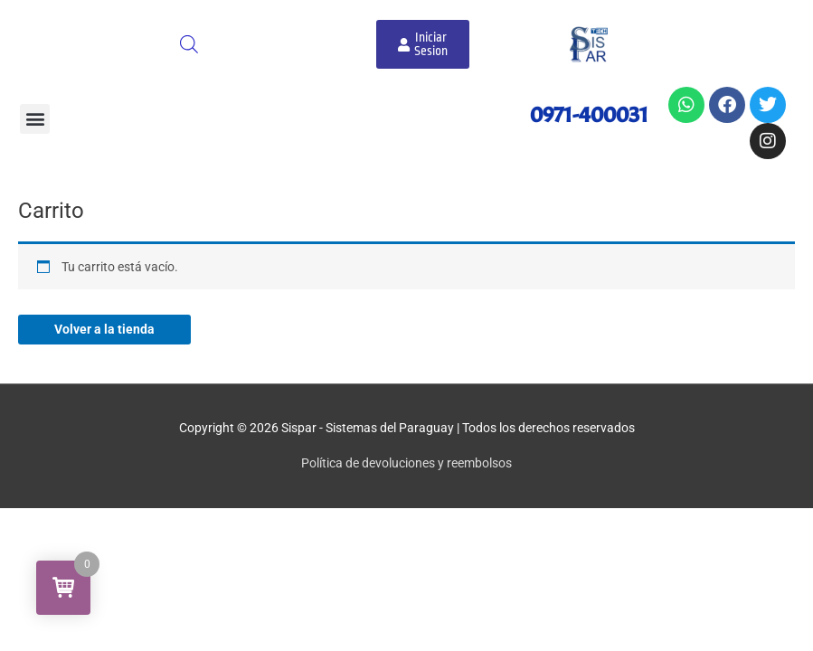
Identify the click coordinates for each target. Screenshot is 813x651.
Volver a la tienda (104, 329)
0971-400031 (589, 114)
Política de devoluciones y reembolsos (406, 463)
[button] (35, 119)
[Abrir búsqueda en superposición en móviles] (189, 44)
